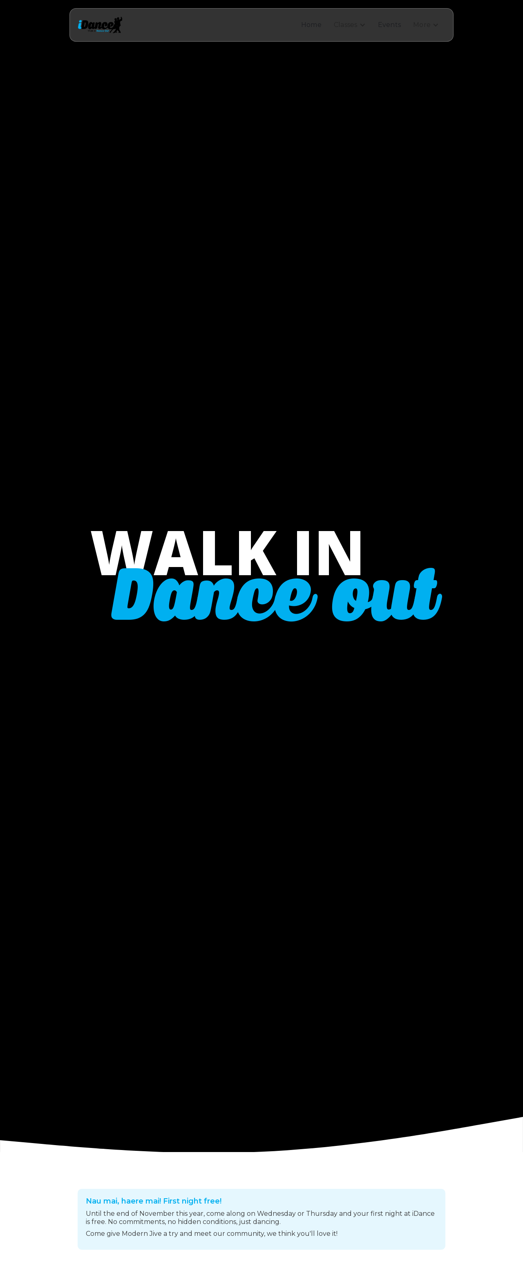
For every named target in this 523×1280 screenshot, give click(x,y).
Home (311, 25)
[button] (350, 25)
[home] (100, 25)
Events (389, 25)
